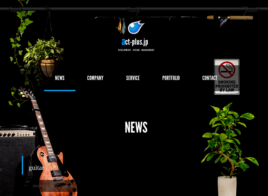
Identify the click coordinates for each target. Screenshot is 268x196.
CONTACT (209, 78)
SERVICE (133, 78)
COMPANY (95, 78)
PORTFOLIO (171, 78)
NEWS (60, 78)
